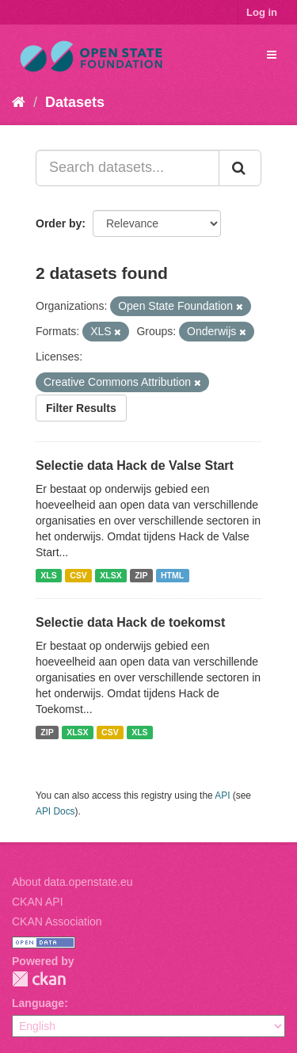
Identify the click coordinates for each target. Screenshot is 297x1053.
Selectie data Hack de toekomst (130, 622)
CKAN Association (57, 921)
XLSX (110, 575)
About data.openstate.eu (72, 882)
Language (38, 1003)
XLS (48, 575)
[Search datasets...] (127, 168)
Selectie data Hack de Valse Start (135, 465)
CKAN (39, 979)
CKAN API (37, 901)
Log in (261, 12)
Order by (59, 223)
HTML (172, 575)
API (222, 795)
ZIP (141, 575)
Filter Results (81, 408)
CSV (78, 575)
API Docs (55, 811)
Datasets (75, 102)
